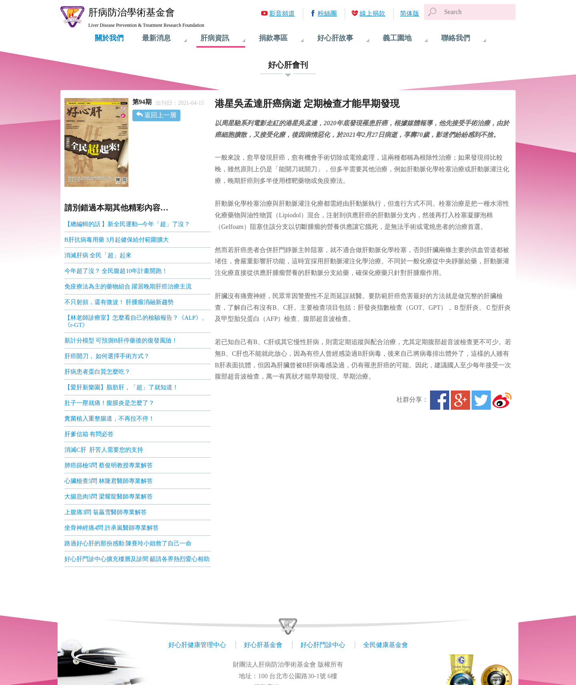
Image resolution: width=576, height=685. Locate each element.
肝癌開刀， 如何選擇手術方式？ (107, 356)
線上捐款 (372, 13)
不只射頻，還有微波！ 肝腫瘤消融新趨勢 (119, 302)
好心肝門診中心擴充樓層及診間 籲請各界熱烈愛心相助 (137, 559)
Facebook (439, 400)
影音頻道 (282, 13)
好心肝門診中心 (322, 644)
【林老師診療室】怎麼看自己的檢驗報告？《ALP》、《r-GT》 (136, 321)
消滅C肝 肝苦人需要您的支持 (104, 450)
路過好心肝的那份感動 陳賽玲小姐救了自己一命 (128, 543)
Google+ (460, 400)
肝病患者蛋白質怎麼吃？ (97, 372)
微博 (502, 400)
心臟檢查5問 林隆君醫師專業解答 (108, 481)
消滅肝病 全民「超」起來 (98, 255)
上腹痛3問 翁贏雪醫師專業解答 (105, 512)
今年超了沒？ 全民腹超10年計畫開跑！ (116, 271)
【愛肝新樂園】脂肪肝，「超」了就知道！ (121, 387)
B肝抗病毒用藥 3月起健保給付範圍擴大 (116, 239)
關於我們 (109, 38)
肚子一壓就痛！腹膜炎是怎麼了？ (109, 403)
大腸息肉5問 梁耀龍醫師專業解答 (108, 496)
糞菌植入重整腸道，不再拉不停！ (109, 418)
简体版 (409, 13)
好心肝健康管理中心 (197, 644)
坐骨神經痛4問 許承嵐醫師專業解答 (111, 528)
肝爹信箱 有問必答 (89, 434)
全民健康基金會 (385, 644)
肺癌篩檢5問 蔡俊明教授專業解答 (108, 465)
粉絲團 (327, 13)
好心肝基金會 (263, 644)
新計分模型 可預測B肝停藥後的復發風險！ (121, 340)
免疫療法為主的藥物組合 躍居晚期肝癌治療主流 (128, 286)
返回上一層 (160, 115)
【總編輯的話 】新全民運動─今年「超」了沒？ (127, 224)
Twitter (481, 400)
